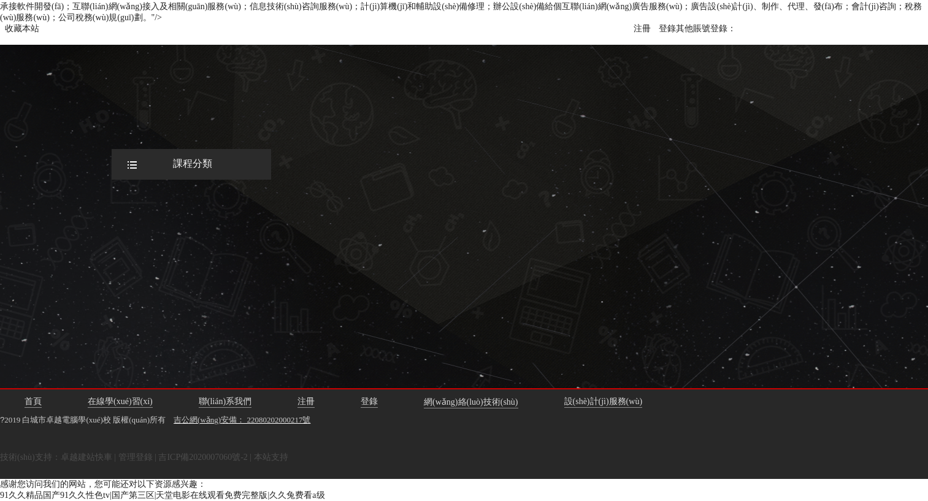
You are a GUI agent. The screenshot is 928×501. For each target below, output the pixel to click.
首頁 (33, 401)
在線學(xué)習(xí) (120, 401)
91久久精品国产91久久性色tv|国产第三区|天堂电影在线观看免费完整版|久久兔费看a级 (162, 495)
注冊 (642, 28)
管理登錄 (135, 457)
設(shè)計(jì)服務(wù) (603, 401)
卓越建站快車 (86, 457)
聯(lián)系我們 (225, 401)
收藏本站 (22, 28)
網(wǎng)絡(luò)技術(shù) (471, 402)
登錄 (667, 28)
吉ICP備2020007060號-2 (202, 457)
